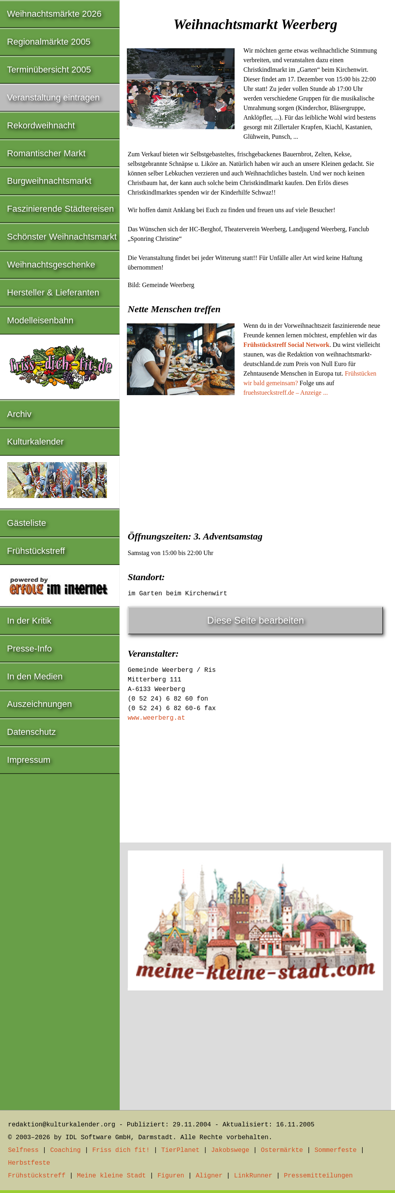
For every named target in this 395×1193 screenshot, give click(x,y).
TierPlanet (180, 1150)
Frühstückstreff (36, 551)
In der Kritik (29, 621)
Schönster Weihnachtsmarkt (62, 237)
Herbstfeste (29, 1163)
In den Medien (35, 676)
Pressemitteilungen (318, 1175)
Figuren (170, 1175)
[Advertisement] (255, 461)
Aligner (209, 1175)
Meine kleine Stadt (111, 1175)
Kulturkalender (35, 442)
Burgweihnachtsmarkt (49, 181)
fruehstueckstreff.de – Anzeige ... (285, 392)
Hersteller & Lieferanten (53, 292)
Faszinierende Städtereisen (60, 209)
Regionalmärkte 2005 (49, 42)
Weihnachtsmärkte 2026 (54, 14)
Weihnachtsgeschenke (51, 265)
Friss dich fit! (121, 1150)
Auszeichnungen (39, 704)
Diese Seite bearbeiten (255, 620)
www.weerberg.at (156, 718)
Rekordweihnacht (41, 125)
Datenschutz (31, 732)
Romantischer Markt (46, 153)
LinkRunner (253, 1175)
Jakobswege (230, 1150)
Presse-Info (29, 649)
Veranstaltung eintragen (53, 97)
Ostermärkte (282, 1150)
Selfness (23, 1150)
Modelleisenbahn (40, 320)
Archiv (19, 414)
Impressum (29, 760)
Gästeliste (26, 523)
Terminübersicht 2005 (49, 70)
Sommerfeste (335, 1150)
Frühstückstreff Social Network (286, 344)
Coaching (65, 1150)
